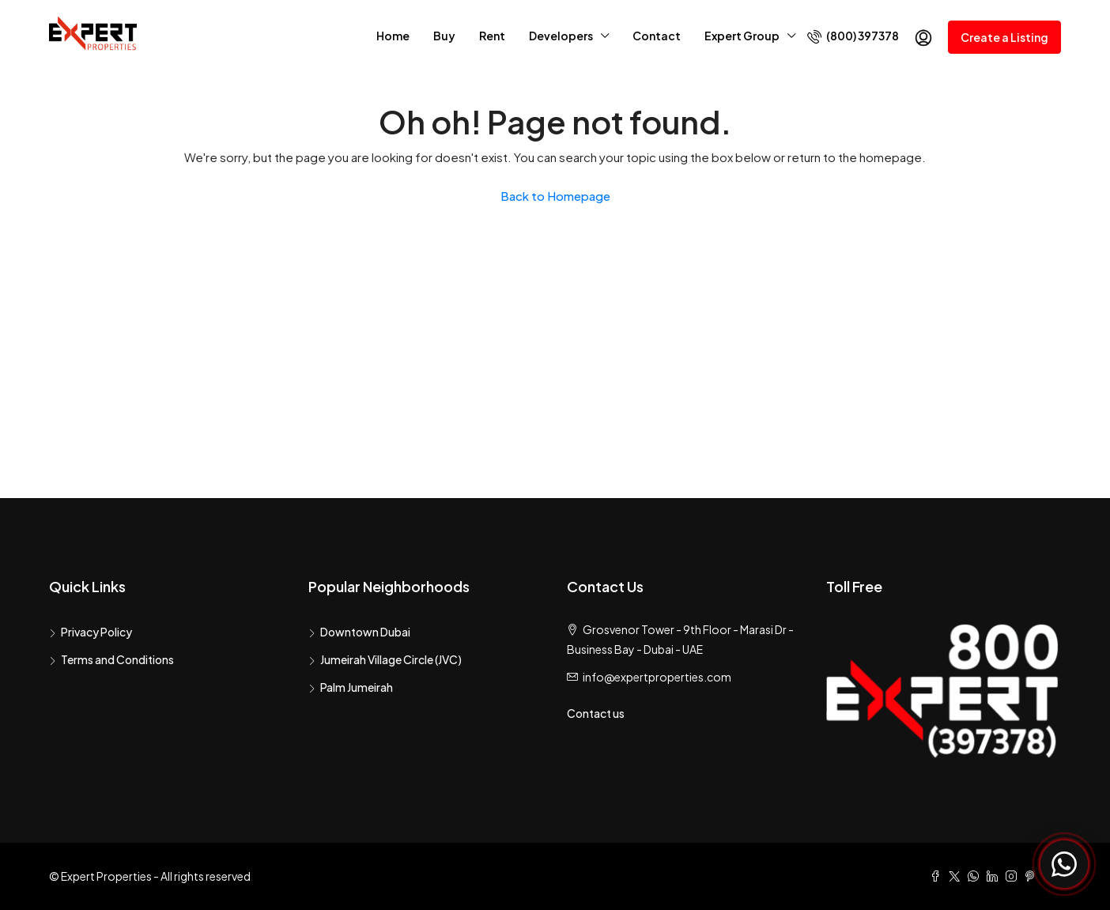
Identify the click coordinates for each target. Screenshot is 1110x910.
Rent (492, 35)
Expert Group (742, 35)
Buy (444, 35)
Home (393, 35)
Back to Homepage (555, 195)
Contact (656, 35)
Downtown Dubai (365, 632)
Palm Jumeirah (356, 687)
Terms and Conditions (117, 659)
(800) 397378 (853, 35)
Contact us (596, 713)
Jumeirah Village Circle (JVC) (391, 659)
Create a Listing (1004, 37)
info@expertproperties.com (657, 677)
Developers (561, 35)
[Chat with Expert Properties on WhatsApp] (1064, 864)
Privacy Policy (96, 632)
